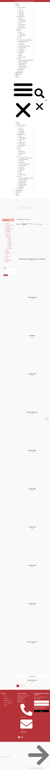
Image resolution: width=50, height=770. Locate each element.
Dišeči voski (21, 12)
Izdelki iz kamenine (23, 63)
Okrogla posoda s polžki (23, 41)
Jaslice (20, 32)
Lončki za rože (22, 50)
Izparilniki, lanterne (21, 7)
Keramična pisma (22, 27)
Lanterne (21, 10)
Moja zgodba (19, 74)
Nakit (7, 257)
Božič (18, 30)
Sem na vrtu (21, 43)
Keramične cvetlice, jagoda (24, 46)
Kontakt (17, 77)
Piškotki (5, 703)
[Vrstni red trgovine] (40, 223)
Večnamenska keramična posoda (25, 40)
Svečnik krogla (22, 33)
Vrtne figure (21, 49)
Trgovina (18, 5)
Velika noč (19, 29)
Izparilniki (21, 8)
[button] (23, 99)
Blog (17, 75)
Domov (17, 3)
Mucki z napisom (22, 24)
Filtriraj (5, 273)
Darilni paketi (20, 71)
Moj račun (6, 697)
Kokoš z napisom (22, 21)
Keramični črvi (22, 44)
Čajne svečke (21, 13)
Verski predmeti (22, 19)
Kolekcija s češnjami (23, 66)
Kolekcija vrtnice (22, 68)
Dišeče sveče (21, 15)
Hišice (20, 23)
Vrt (18, 38)
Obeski (20, 18)
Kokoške (20, 55)
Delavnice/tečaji (19, 72)
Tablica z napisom (22, 57)
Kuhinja (18, 58)
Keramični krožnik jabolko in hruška (26, 60)
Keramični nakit (20, 69)
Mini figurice (21, 52)
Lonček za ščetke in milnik (9, 224)
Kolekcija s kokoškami (23, 61)
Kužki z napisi (21, 26)
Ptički (20, 54)
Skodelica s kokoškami (8, 229)
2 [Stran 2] (20, 684)
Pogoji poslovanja (7, 699)
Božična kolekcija (22, 64)
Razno (7, 260)
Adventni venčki (22, 35)
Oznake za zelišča (22, 47)
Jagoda (7, 222)
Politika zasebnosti (8, 701)
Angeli (20, 36)
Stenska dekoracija (21, 16)
